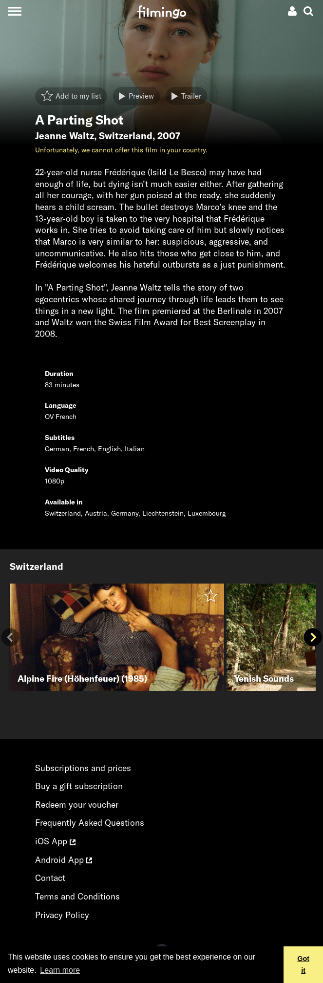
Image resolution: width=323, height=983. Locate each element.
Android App (63, 859)
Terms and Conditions (77, 896)
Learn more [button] (60, 970)
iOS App (55, 841)
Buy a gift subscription (79, 786)
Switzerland (125, 136)
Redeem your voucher (76, 804)
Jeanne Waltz (64, 136)
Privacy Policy (62, 914)
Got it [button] (303, 964)
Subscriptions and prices (83, 768)
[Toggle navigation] (14, 11)
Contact (50, 877)
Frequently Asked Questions (89, 822)
